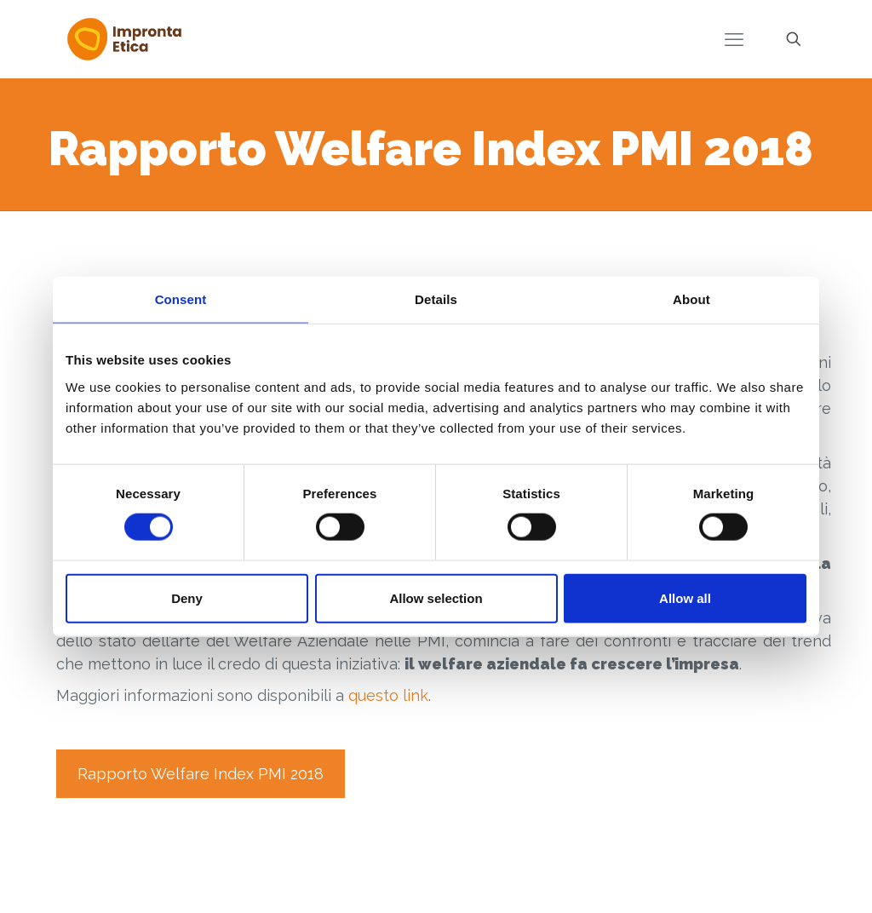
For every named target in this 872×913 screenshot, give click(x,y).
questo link (388, 695)
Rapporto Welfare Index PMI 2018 (200, 774)
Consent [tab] (181, 299)
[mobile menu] (734, 39)
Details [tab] (436, 299)
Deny (187, 597)
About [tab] (691, 299)
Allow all (685, 597)
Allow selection (435, 597)
